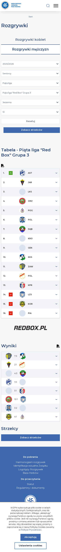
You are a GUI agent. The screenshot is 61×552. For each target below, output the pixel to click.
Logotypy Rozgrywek (30, 469)
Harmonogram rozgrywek (30, 462)
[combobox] (30, 64)
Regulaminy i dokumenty (30, 487)
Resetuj (30, 121)
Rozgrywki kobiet (30, 40)
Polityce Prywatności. (31, 530)
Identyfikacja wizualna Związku (30, 465)
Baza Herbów (30, 473)
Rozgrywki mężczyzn (30, 49)
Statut (30, 484)
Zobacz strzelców (31, 129)
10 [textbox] (4, 112)
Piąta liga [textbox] (7, 83)
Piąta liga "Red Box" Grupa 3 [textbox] (17, 93)
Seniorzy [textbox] (7, 73)
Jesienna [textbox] (7, 102)
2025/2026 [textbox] (8, 64)
